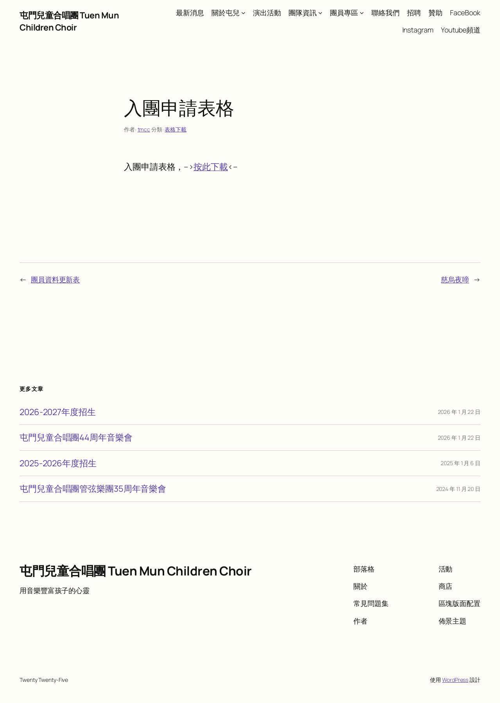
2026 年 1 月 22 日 (459, 411)
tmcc (144, 129)
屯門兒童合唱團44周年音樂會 (76, 437)
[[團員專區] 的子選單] (362, 13)
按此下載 (211, 167)
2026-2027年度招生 (58, 412)
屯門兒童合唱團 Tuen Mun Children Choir (69, 21)
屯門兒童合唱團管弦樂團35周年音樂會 (93, 488)
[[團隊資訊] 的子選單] (320, 13)
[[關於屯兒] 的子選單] (243, 13)
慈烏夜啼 (455, 279)
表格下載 (175, 129)
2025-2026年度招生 (58, 463)
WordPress (455, 679)
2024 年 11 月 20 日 (458, 489)
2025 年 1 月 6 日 (460, 463)
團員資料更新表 (55, 279)
